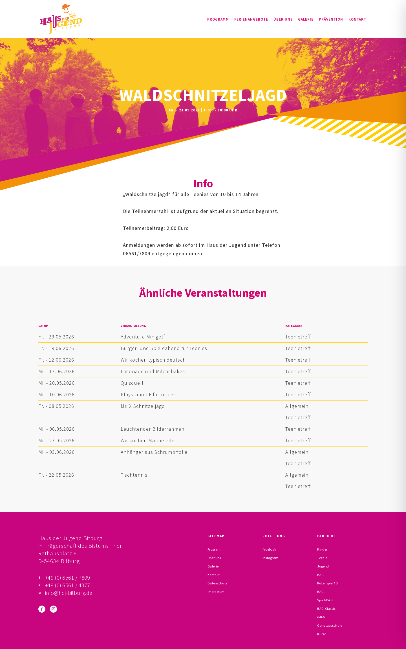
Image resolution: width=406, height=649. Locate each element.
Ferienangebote (251, 19)
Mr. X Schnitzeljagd (143, 406)
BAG (320, 575)
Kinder (322, 549)
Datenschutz (217, 583)
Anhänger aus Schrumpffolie (154, 452)
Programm (218, 19)
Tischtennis (134, 475)
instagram (270, 558)
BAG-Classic (326, 608)
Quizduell (132, 383)
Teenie (322, 558)
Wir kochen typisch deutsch (153, 360)
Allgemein (296, 406)
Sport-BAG (325, 600)
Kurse (321, 634)
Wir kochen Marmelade (148, 440)
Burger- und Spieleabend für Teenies (164, 348)
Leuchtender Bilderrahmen (152, 429)
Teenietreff (298, 336)
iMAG (321, 617)
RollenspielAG (327, 583)
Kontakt (357, 19)
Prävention (331, 19)
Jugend (323, 566)
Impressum (216, 591)
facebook (269, 549)
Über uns (283, 19)
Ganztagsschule (329, 625)
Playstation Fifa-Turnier (148, 394)
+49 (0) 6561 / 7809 (67, 577)
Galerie (306, 19)
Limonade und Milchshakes (153, 371)
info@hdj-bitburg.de (68, 592)
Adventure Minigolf (143, 336)
